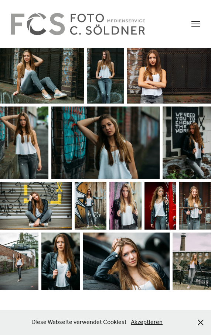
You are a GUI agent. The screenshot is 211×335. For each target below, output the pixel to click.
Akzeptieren (147, 322)
